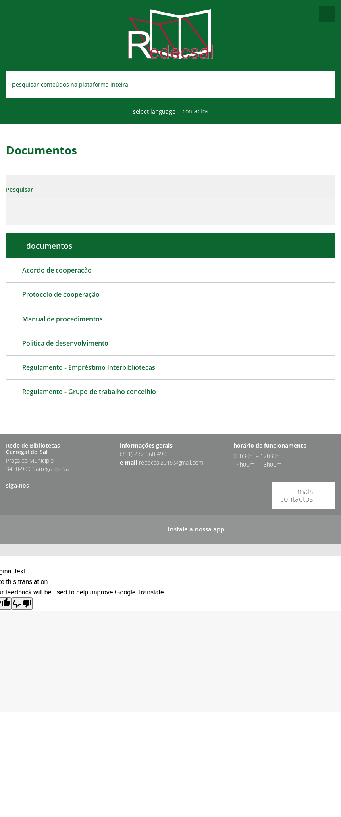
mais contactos (296, 495)
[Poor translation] (22, 603)
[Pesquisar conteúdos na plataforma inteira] (319, 85)
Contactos (195, 111)
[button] (13, 498)
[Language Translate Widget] (156, 111)
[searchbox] (170, 84)
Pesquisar (19, 189)
